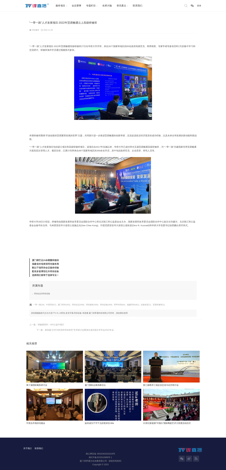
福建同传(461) (133, 305)
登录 (199, 5)
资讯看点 (121, 5)
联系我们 (137, 5)
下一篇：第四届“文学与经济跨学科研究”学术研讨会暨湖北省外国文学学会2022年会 (158, 325)
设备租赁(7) (146, 305)
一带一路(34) (38, 305)
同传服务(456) (92, 305)
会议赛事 (76, 5)
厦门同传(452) (64, 305)
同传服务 (35, 30)
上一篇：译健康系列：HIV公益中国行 (46, 325)
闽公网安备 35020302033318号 (100, 448)
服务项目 (60, 5)
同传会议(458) (78, 305)
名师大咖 (107, 5)
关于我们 (27, 443)
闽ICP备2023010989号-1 (100, 452)
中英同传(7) (51, 305)
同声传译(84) (119, 305)
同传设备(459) (106, 305)
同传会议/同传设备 (42, 294)
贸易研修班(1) (159, 305)
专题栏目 (90, 5)
